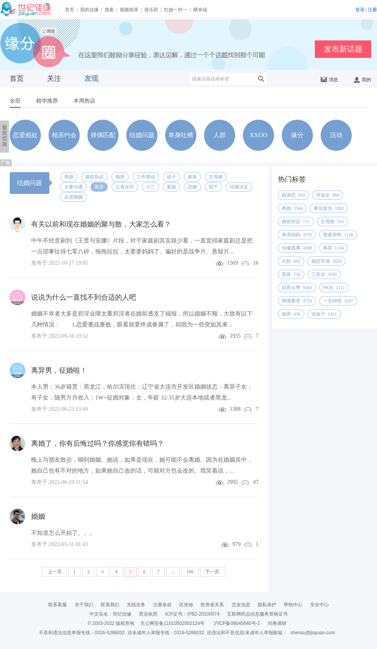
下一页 (212, 571)
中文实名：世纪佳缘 (110, 614)
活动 (336, 135)
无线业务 (136, 604)
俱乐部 (151, 9)
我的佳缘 (89, 9)
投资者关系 (212, 604)
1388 (235, 409)
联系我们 (110, 604)
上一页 (54, 571)
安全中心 (319, 604)
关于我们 (84, 604)
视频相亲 (129, 9)
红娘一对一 (175, 9)
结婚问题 (141, 135)
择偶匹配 (103, 135)
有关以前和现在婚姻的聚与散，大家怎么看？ (101, 224)
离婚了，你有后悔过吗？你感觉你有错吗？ (97, 443)
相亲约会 (64, 135)
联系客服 (57, 604)
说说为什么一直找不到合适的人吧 (83, 297)
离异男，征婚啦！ (59, 370)
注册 (372, 9)
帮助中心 (293, 604)
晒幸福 (200, 9)
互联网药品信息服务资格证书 (257, 614)
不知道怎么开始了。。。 (63, 533)
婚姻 (38, 516)
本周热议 (84, 101)
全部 (15, 101)
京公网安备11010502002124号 (172, 623)
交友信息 (241, 604)
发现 (91, 78)
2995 (232, 482)
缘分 (297, 135)
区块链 (186, 604)
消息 (329, 79)
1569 (232, 263)
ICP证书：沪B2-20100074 (192, 614)
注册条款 (162, 604)
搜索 (109, 9)
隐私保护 (267, 604)
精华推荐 (47, 101)
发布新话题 (343, 49)
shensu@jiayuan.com (312, 632)
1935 (235, 336)
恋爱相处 (25, 135)
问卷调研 (277, 623)
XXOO (258, 135)
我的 (362, 79)
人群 (219, 135)
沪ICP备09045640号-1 (236, 623)
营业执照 (148, 614)
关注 (54, 78)
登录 (360, 9)
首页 (69, 9)
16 (255, 263)
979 (236, 544)
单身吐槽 (180, 135)
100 (190, 571)
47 (255, 482)
